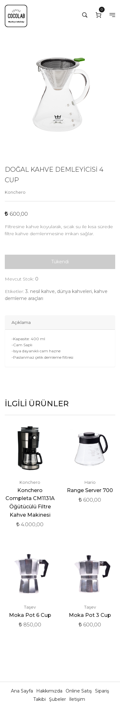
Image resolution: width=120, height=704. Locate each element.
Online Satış (79, 691)
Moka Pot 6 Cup (30, 615)
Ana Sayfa (22, 691)
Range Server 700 (90, 490)
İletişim (77, 699)
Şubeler (58, 699)
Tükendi (60, 262)
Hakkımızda (50, 691)
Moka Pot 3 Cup (90, 615)
